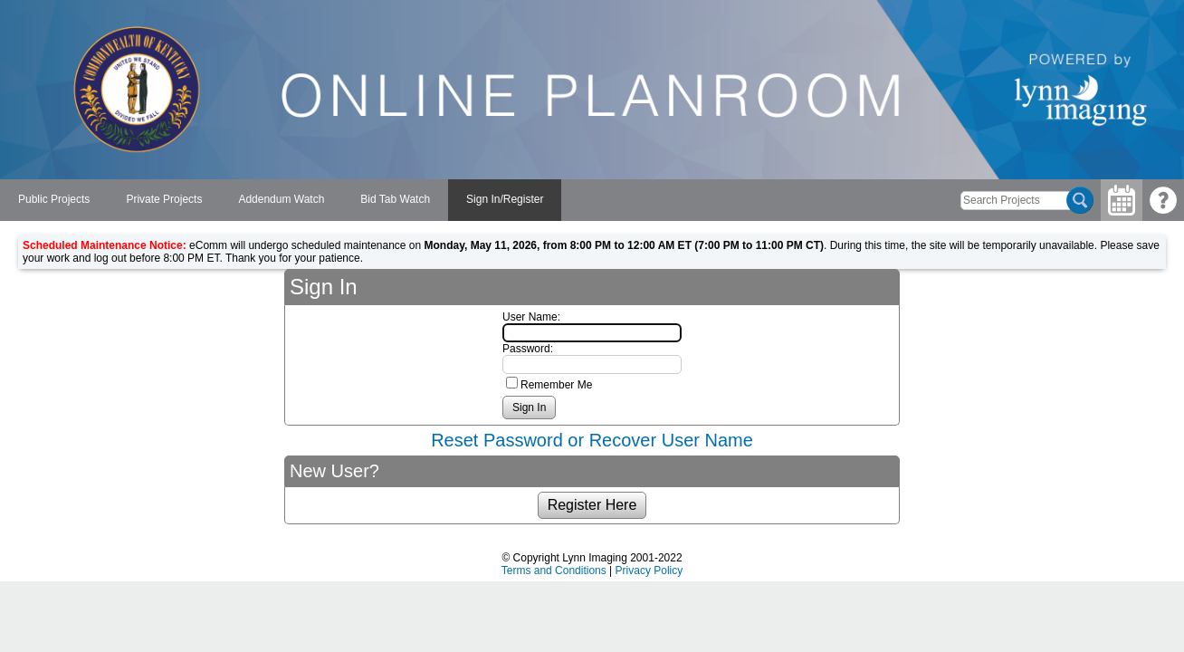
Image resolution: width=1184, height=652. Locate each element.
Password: (527, 348)
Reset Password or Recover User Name (592, 440)
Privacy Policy (649, 570)
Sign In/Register (504, 199)
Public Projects (54, 199)
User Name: (531, 317)
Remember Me (556, 385)
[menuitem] (54, 200)
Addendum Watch (281, 199)
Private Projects (164, 199)
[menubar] (280, 200)
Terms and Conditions (553, 570)
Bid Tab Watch (395, 199)
